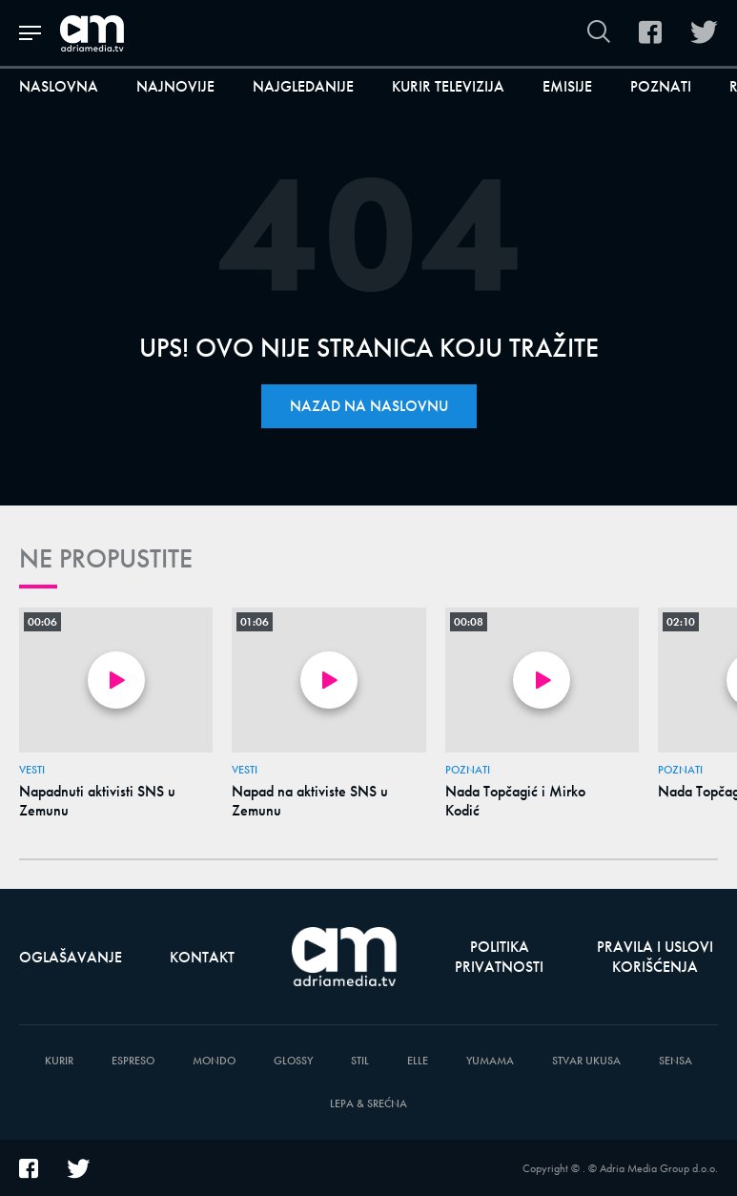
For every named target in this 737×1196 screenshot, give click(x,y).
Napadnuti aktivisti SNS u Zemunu (97, 801)
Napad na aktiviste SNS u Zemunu (310, 801)
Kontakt (202, 957)
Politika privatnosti (499, 957)
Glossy (293, 1061)
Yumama (490, 1061)
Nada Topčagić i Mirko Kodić (515, 801)
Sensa (675, 1061)
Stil (360, 1061)
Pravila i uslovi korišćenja (655, 957)
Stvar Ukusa (586, 1061)
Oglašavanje (70, 957)
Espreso (133, 1061)
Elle (417, 1061)
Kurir (59, 1061)
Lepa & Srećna (368, 1104)
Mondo (214, 1061)
